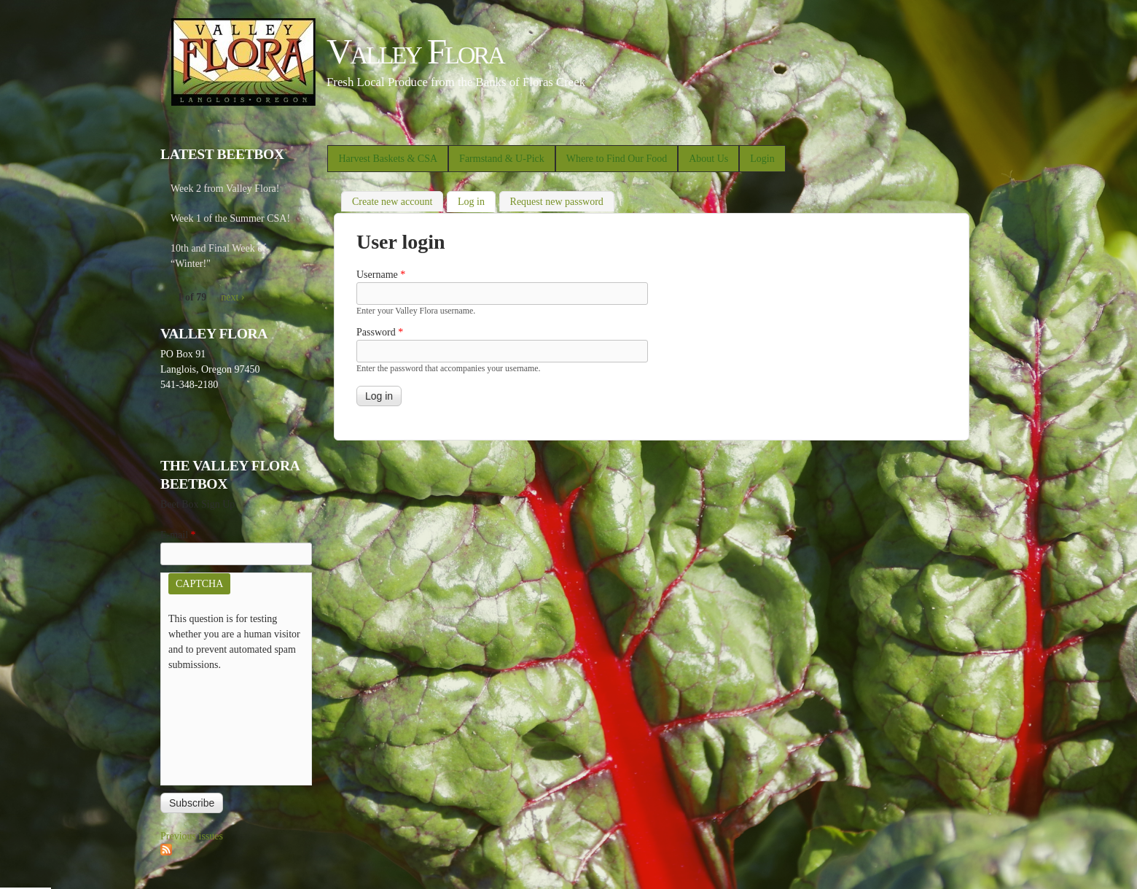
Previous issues (191, 836)
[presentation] (228, 724)
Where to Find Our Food (616, 158)
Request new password (556, 201)
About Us (708, 158)
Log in (477, 200)
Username (380, 274)
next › (232, 297)
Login (762, 158)
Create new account (392, 201)
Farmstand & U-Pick (501, 158)
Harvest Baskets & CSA (387, 158)
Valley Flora (415, 51)
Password (379, 332)
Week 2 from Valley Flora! (225, 188)
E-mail (178, 534)
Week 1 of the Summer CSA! (230, 218)
